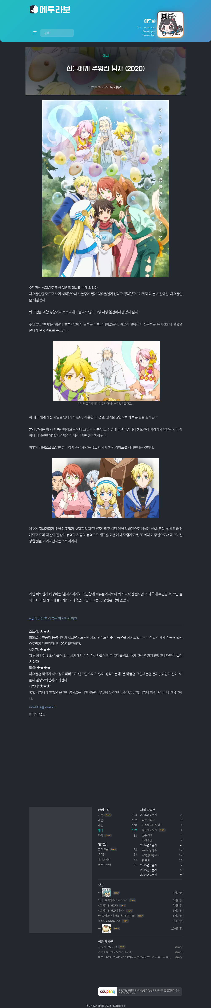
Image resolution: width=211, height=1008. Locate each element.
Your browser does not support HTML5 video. (105, 567)
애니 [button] (105, 55)
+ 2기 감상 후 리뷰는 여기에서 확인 (53, 618)
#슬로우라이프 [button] (48, 707)
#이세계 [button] (33, 707)
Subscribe (119, 1006)
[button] (151, 24)
